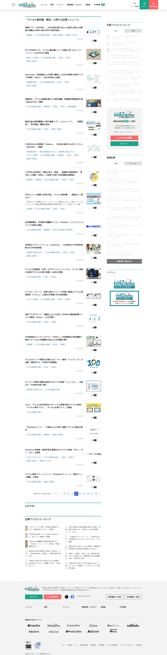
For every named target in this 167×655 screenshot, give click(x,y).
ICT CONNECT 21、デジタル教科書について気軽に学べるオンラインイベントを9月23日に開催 (53, 51)
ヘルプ (63, 645)
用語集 (87, 5)
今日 (115, 31)
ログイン (124, 144)
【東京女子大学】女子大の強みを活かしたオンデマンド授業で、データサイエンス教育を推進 (84, 565)
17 (92, 494)
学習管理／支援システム (66, 152)
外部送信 (139, 645)
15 (84, 494)
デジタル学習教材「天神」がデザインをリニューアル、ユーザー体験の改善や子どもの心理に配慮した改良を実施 (54, 270)
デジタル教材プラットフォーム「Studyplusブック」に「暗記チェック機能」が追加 (54, 475)
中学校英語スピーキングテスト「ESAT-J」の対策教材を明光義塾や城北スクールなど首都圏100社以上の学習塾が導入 (53, 338)
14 (80, 494)
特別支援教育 (72, 106)
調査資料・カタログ (74, 5)
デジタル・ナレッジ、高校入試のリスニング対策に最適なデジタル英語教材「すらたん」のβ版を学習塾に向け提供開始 (54, 293)
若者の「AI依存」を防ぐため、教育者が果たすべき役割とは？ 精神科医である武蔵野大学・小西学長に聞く (84, 556)
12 (72, 494)
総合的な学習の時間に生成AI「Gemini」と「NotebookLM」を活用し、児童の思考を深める (45, 553)
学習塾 (67, 299)
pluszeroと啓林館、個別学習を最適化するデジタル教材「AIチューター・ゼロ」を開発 (54, 451)
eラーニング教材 (32, 155)
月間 (133, 31)
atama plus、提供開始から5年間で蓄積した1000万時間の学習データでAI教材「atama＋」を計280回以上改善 (54, 76)
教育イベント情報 (32, 57)
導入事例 (29, 209)
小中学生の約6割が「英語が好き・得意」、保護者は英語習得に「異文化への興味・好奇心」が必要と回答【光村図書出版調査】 (53, 173)
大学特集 (99, 5)
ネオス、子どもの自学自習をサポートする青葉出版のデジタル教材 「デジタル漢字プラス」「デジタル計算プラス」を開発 (53, 406)
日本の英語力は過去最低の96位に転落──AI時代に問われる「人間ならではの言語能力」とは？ (84, 529)
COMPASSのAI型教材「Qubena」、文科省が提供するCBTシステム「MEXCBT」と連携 (54, 145)
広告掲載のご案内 (133, 597)
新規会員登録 (123, 138)
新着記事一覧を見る (124, 261)
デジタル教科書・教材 (43, 35)
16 (88, 494)
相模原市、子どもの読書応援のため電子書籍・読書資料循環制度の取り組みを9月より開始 (54, 100)
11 (68, 494)
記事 (52, 5)
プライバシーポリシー (127, 645)
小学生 (61, 57)
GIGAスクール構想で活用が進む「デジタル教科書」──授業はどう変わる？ (54, 196)
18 (96, 494)
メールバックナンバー (124, 132)
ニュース (43, 5)
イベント (60, 5)
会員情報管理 (84, 645)
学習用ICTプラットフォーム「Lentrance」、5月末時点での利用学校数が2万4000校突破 (54, 246)
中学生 (68, 57)
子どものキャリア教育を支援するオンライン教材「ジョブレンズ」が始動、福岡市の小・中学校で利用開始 (54, 361)
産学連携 (61, 155)
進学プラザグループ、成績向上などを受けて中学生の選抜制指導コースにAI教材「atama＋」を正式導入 (54, 315)
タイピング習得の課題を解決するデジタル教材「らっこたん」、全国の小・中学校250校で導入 (54, 383)
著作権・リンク (72, 645)
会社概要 (101, 645)
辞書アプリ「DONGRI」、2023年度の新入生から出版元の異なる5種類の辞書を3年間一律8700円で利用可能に (54, 29)
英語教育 (29, 35)
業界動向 (47, 230)
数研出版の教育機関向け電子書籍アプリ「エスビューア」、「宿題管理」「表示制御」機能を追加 (54, 123)
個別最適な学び (32, 82)
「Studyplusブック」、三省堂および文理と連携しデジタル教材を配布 (54, 428)
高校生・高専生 (58, 35)
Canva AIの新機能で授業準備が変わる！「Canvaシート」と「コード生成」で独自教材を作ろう (44, 543)
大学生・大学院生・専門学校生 (63, 230)
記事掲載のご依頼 (114, 597)
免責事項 (93, 645)
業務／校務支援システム (47, 152)
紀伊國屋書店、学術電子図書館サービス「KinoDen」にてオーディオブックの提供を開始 (54, 223)
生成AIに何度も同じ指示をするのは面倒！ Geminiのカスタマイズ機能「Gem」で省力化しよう (44, 563)
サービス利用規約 (112, 645)
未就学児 (47, 106)
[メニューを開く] (13, 4)
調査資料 (29, 180)
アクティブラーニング (34, 457)
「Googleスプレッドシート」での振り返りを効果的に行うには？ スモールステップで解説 (84, 539)
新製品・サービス (71, 35)
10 (64, 494)
